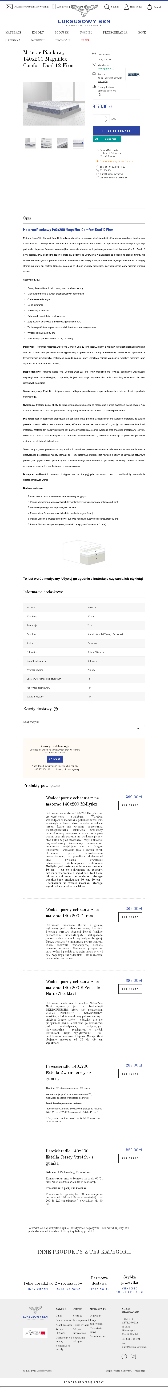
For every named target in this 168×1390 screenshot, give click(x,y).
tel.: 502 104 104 (131, 1339)
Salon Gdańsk (63, 1320)
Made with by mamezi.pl (133, 1371)
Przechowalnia (98, 1336)
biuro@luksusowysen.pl (36, 7)
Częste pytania (81, 1325)
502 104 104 (105, 170)
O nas (59, 1316)
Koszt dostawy (64, 1325)
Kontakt (77, 1316)
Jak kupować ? (81, 1320)
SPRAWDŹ (55, 759)
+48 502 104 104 (40, 769)
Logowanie (96, 1316)
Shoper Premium (113, 1371)
